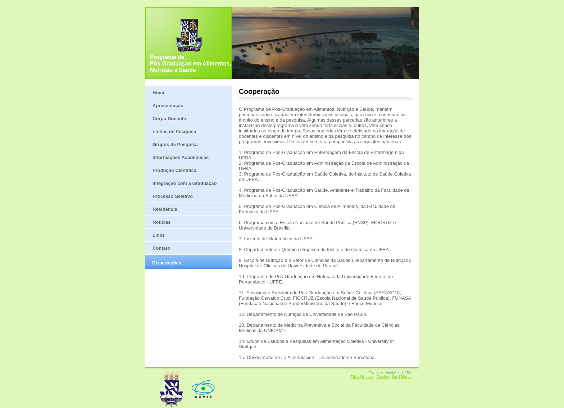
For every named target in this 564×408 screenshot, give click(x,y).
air (395, 377)
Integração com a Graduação (185, 183)
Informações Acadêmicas (181, 157)
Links (159, 235)
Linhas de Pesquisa (174, 131)
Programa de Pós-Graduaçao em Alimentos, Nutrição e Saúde (190, 63)
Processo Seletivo (173, 196)
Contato (161, 248)
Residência (165, 209)
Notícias (162, 222)
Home (159, 92)
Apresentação (168, 105)
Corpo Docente (169, 118)
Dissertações (166, 263)
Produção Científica (174, 170)
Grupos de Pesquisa (175, 144)
